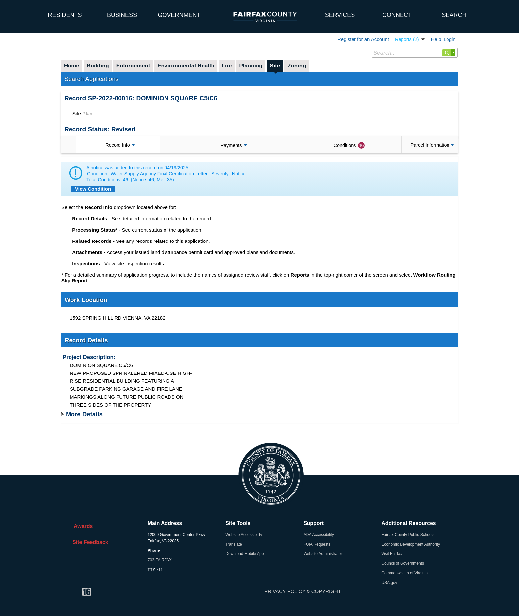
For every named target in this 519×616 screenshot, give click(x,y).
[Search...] (415, 53)
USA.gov (389, 582)
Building (98, 66)
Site (275, 66)
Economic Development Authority (410, 544)
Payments (234, 145)
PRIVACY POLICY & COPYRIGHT (302, 591)
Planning (251, 66)
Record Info (120, 145)
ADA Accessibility (319, 534)
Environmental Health (185, 66)
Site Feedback (89, 542)
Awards (81, 526)
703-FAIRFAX (160, 560)
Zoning (296, 66)
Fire (227, 66)
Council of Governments (402, 563)
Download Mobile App (244, 553)
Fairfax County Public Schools (407, 534)
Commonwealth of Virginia (404, 573)
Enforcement (133, 66)
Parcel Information (432, 145)
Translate (233, 544)
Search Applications (91, 78)
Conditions (349, 145)
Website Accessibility (243, 534)
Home (71, 66)
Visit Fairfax (391, 553)
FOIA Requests (317, 544)
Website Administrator (323, 553)
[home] (18, 12)
